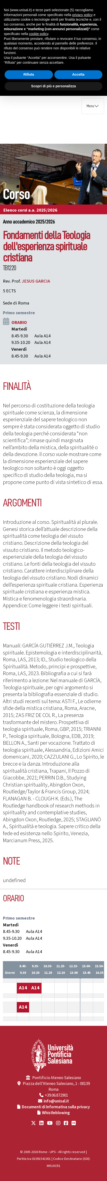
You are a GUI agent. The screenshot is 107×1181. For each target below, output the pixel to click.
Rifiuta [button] (28, 74)
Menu (90, 106)
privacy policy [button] (82, 15)
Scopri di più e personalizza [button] (53, 86)
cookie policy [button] (38, 34)
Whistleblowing (56, 1113)
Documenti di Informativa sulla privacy (56, 1107)
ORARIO (19, 322)
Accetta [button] (78, 74)
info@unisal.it (56, 1101)
